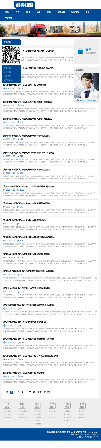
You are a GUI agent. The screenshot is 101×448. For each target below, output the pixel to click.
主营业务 (7, 405)
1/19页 (47, 392)
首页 (6, 392)
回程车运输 (8, 80)
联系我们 (9, 18)
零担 (28, 12)
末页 (40, 392)
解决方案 (22, 405)
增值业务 (37, 405)
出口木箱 (61, 12)
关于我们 (52, 405)
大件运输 (7, 72)
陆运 (7, 12)
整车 (48, 12)
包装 (17, 12)
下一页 (32, 392)
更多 (88, 12)
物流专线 (75, 12)
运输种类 (67, 405)
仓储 (38, 12)
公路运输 (7, 68)
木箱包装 (7, 76)
